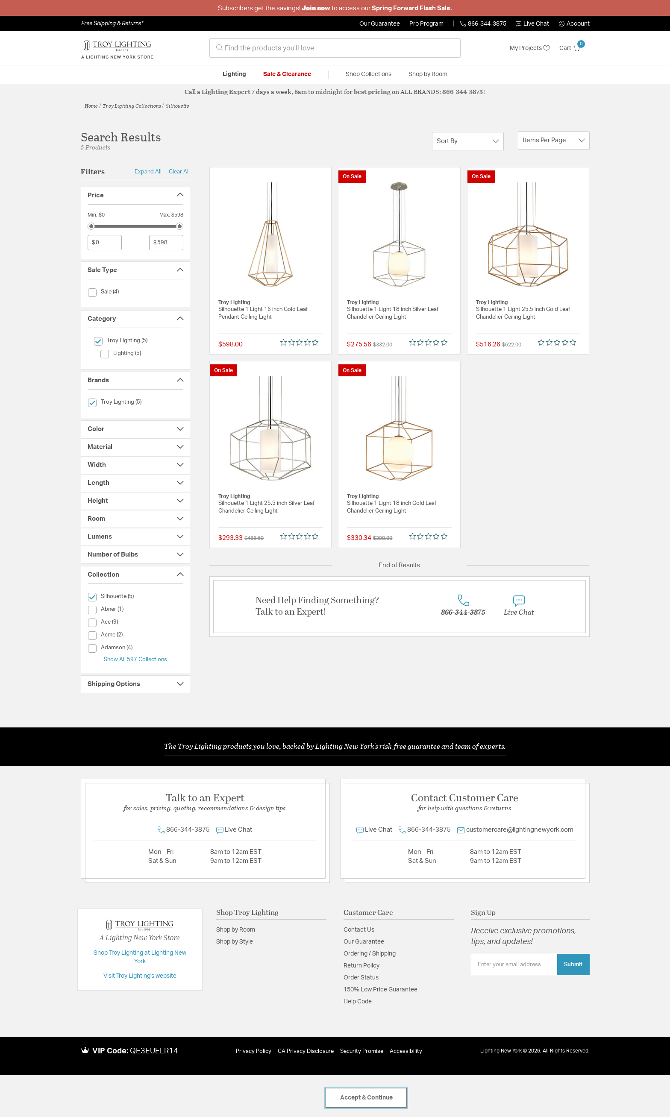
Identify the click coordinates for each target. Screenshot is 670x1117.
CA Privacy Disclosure (306, 1051)
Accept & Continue (366, 1098)
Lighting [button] (234, 74)
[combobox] (335, 48)
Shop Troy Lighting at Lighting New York (140, 957)
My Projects (530, 48)
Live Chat (532, 24)
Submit (573, 964)
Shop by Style (234, 942)
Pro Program (426, 24)
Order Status (361, 978)
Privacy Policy (253, 1051)
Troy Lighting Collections (132, 105)
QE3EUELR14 (154, 1051)
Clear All (179, 172)
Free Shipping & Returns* (112, 23)
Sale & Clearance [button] (287, 74)
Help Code (358, 1002)
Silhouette (177, 105)
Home (91, 105)
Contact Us (359, 930)
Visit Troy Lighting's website (139, 976)
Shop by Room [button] (427, 74)
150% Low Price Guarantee (380, 990)
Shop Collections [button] (368, 74)
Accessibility (406, 1051)
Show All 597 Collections (135, 660)
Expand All (148, 172)
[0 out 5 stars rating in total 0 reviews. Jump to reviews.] (301, 343)
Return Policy (361, 966)
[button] (574, 24)
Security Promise (361, 1051)
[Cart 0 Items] (574, 48)
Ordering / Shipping (370, 954)
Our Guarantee (379, 24)
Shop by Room (235, 930)
